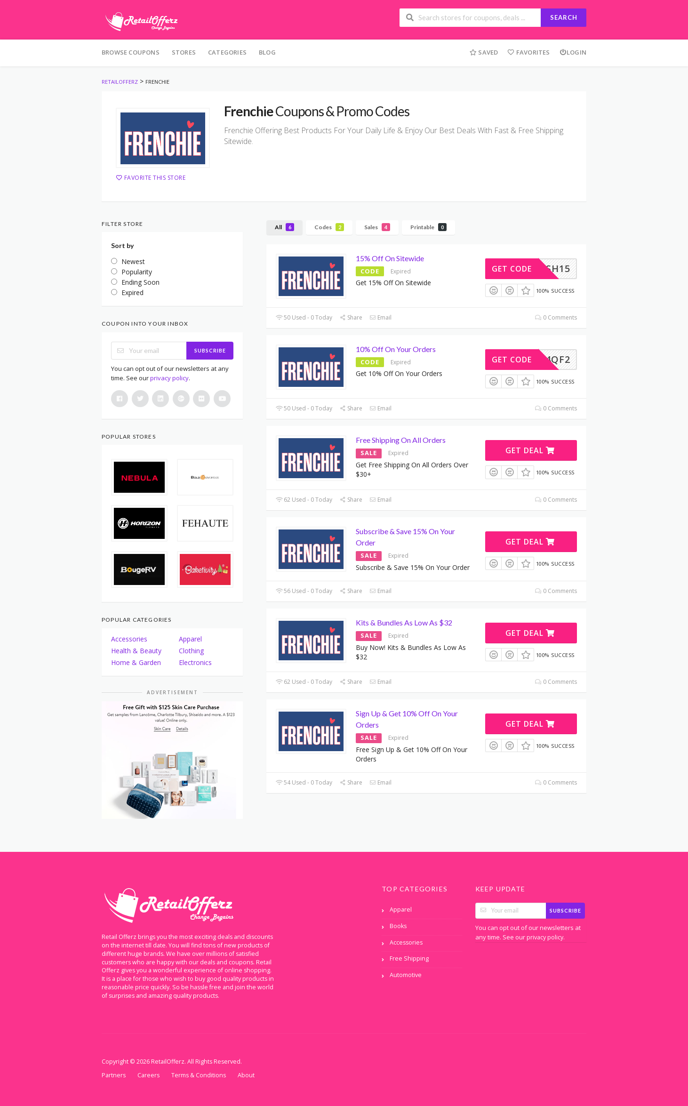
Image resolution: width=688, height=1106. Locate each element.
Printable (428, 227)
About (246, 1075)
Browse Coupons (131, 52)
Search (563, 17)
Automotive (406, 975)
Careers (148, 1075)
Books (398, 926)
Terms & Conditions (198, 1075)
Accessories (129, 638)
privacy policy (169, 378)
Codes (329, 227)
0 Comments (556, 317)
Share (350, 317)
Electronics (195, 662)
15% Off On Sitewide (390, 258)
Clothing (191, 650)
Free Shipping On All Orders (401, 439)
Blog (267, 52)
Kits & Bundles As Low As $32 (404, 622)
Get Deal (530, 450)
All (284, 227)
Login (573, 52)
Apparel (190, 638)
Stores (184, 52)
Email (380, 317)
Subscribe (210, 350)
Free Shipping (409, 958)
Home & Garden (136, 662)
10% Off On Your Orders (396, 349)
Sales (377, 227)
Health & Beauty (136, 650)
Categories (227, 52)
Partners (114, 1075)
